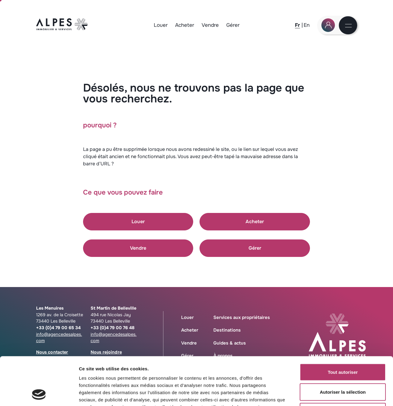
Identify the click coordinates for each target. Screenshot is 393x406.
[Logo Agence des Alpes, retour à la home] (62, 28)
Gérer (233, 25)
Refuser (342, 366)
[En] (307, 25)
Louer (161, 25)
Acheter (184, 25)
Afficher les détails (331, 394)
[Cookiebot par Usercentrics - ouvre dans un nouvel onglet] (39, 394)
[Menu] (348, 26)
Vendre (210, 25)
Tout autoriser (343, 326)
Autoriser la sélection (343, 346)
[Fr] (297, 25)
